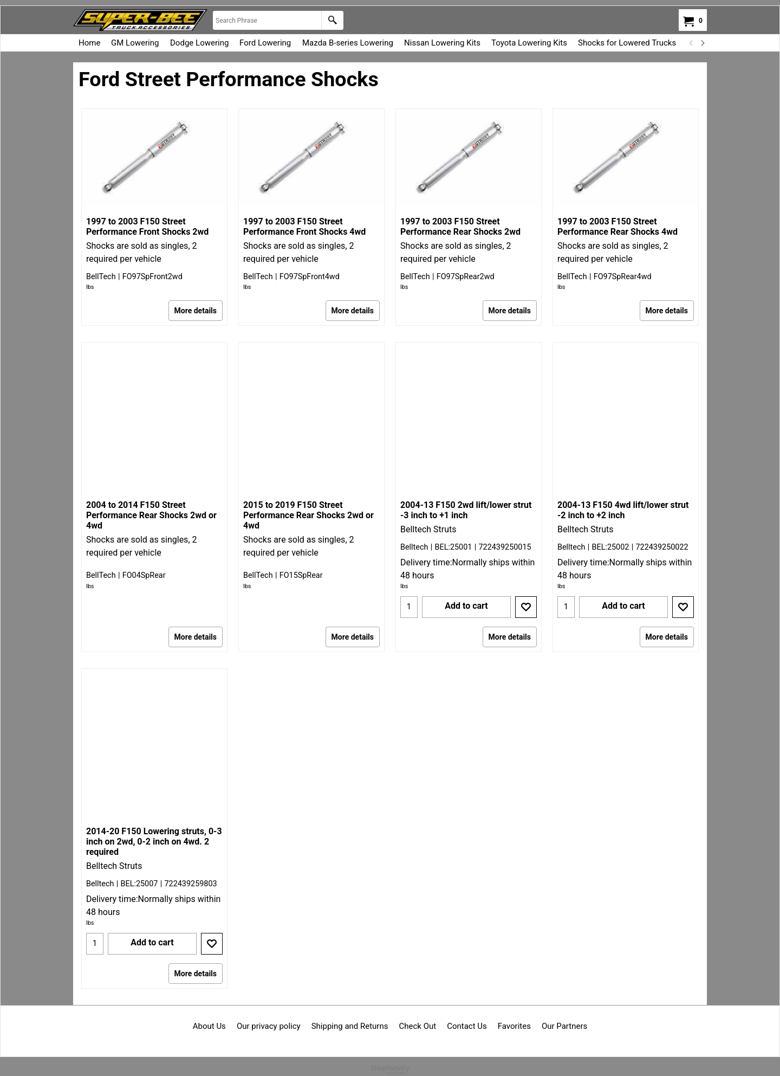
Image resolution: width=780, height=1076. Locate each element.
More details (195, 310)
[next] (702, 43)
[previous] (691, 43)
